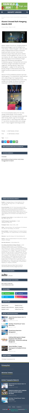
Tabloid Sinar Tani (19, 309)
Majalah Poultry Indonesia (8, 307)
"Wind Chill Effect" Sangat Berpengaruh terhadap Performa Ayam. (17, 348)
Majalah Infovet (18, 305)
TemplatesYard (14, 409)
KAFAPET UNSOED (14, 12)
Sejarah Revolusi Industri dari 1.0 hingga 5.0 (17, 317)
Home (9, 407)
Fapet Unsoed (5, 305)
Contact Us (19, 407)
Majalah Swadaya (19, 307)
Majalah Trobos (5, 309)
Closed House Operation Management (15, 331)
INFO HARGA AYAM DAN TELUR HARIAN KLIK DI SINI (7, 284)
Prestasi (8, 17)
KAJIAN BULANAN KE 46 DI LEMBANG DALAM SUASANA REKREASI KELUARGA (17, 392)
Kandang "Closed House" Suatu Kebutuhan (17, 324)
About (13, 407)
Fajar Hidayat (5, 27)
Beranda (3, 17)
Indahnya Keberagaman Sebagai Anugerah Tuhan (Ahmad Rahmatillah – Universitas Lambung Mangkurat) (18, 339)
